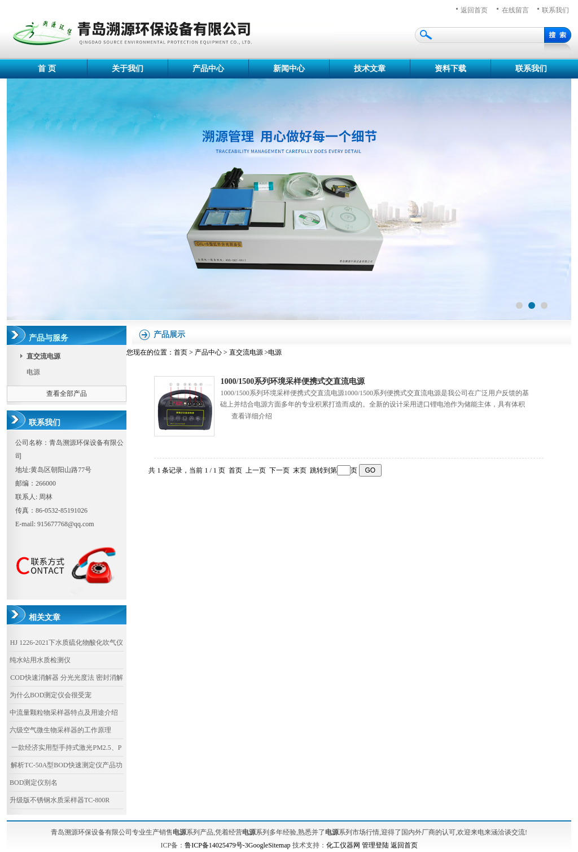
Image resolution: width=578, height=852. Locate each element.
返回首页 (474, 10)
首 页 (47, 68)
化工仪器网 (343, 845)
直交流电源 (246, 352)
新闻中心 (289, 68)
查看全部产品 (66, 393)
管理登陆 (375, 845)
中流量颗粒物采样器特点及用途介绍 (64, 712)
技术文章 (370, 68)
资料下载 (450, 68)
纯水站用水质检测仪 (40, 660)
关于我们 (127, 68)
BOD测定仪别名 (34, 783)
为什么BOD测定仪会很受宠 (50, 695)
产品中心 (208, 68)
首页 (180, 352)
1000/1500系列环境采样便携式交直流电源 (292, 381)
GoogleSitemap (269, 845)
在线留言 (515, 10)
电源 (33, 372)
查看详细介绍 (251, 416)
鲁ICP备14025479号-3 (216, 845)
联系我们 (531, 68)
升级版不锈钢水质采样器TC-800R (60, 800)
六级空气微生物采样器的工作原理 (60, 730)
